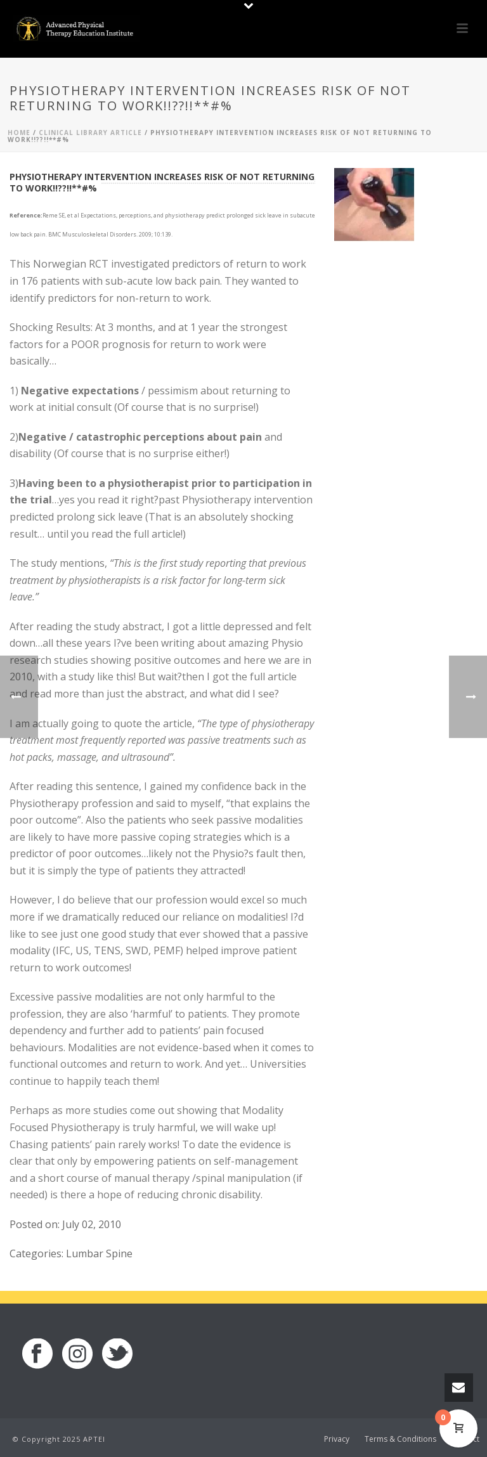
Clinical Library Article (90, 132)
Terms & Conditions (400, 1439)
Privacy (336, 1439)
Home (19, 132)
